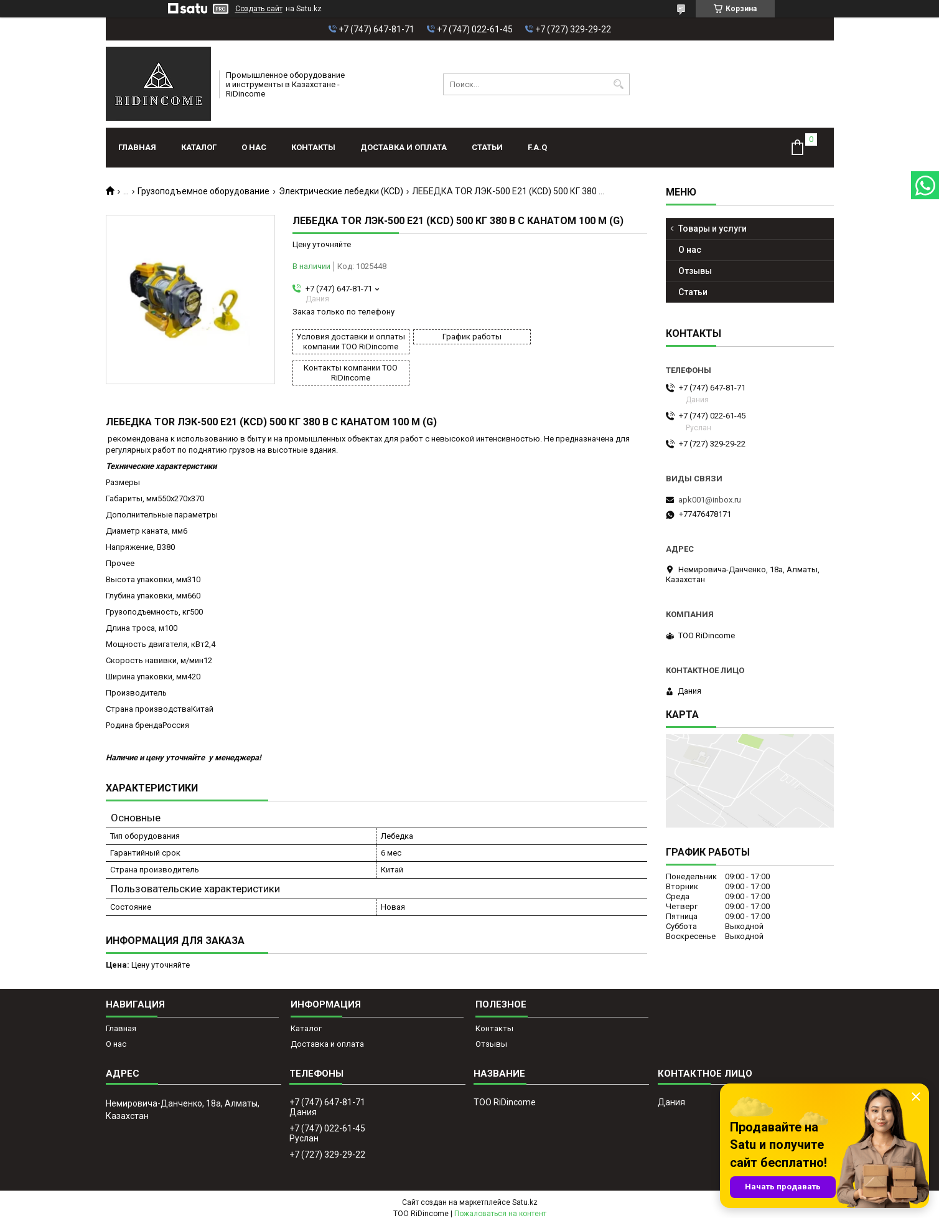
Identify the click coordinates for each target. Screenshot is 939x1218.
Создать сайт (259, 8)
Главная (137, 147)
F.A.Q (537, 147)
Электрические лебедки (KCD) (341, 191)
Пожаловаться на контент (500, 1206)
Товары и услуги (712, 229)
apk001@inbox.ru (709, 499)
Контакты (313, 147)
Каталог (199, 147)
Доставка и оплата (403, 147)
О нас (253, 147)
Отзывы (695, 271)
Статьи (487, 147)
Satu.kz (525, 1195)
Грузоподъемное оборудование (203, 191)
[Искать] (619, 84)
